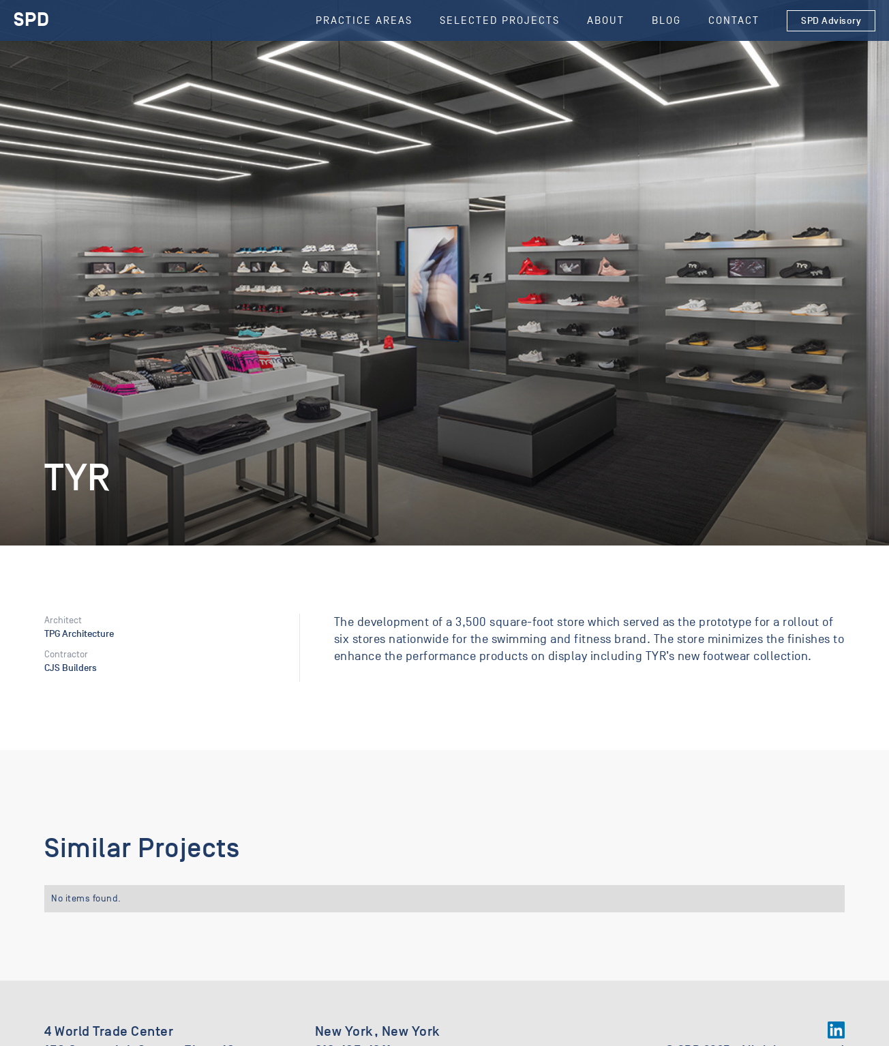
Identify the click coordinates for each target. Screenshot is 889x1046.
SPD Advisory (831, 21)
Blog (666, 20)
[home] (31, 20)
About (605, 20)
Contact (733, 20)
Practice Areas (364, 20)
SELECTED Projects (500, 20)
